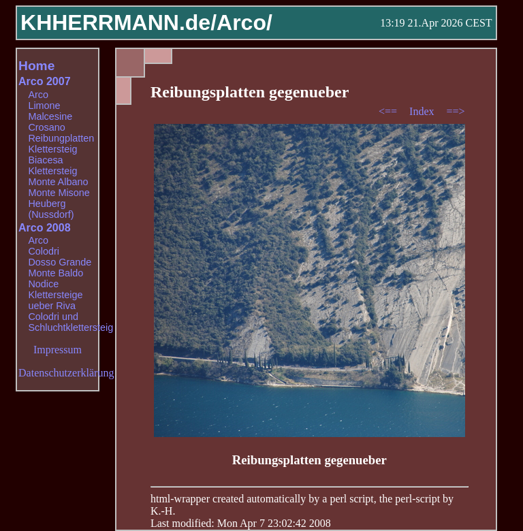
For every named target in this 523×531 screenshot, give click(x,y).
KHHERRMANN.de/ (118, 22)
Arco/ (244, 22)
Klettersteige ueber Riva (55, 300)
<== (389, 111)
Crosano (46, 127)
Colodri (43, 251)
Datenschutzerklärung (66, 373)
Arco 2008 (44, 228)
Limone (44, 105)
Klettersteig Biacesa (52, 154)
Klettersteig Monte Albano (58, 176)
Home (36, 66)
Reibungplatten (61, 138)
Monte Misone (58, 192)
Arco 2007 (44, 81)
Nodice (43, 283)
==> (456, 111)
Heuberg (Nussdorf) (51, 209)
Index (423, 111)
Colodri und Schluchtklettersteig (70, 322)
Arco (38, 94)
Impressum (57, 349)
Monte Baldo (55, 273)
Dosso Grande (59, 262)
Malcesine (50, 116)
